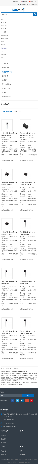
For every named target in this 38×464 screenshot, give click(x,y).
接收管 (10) (5, 68)
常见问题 (22, 454)
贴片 (20, 111)
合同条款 (14, 462)
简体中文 (33, 1)
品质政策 (3, 439)
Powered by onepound (24, 462)
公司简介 (3, 435)
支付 (21, 451)
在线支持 (15, 1)
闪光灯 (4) (5, 64)
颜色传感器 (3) (6, 84)
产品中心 (3, 451)
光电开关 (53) (6, 88)
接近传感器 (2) (6, 96)
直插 (15, 111)
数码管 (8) (5, 76)
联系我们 (3, 442)
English (25, 1)
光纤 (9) (4, 80)
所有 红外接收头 (7, 111)
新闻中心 (3, 454)
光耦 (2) (4, 92)
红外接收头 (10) (7, 72)
